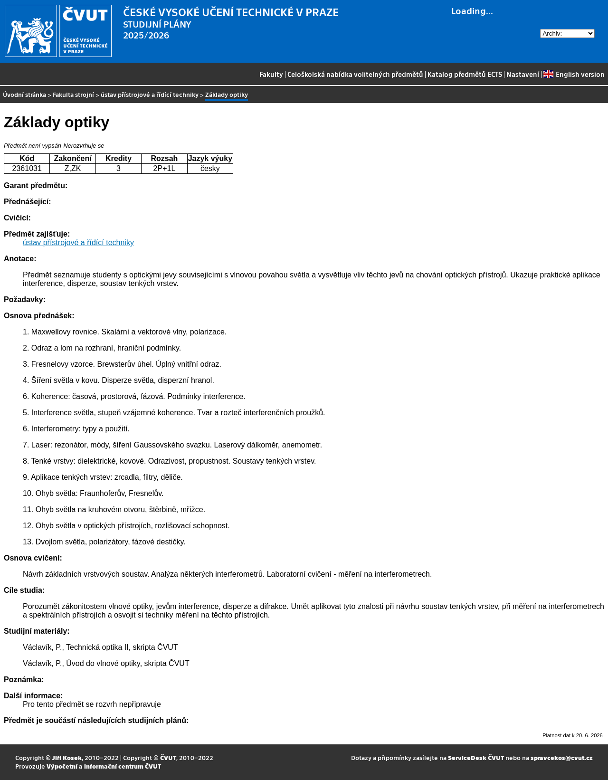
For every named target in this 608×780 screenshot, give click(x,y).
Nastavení (522, 74)
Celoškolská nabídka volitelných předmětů (355, 74)
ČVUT (168, 757)
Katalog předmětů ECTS (465, 74)
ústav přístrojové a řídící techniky (150, 94)
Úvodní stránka (24, 94)
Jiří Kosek (67, 757)
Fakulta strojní (73, 94)
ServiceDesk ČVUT (476, 757)
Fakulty (271, 74)
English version (573, 74)
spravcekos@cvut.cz (562, 757)
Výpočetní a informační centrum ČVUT (104, 766)
